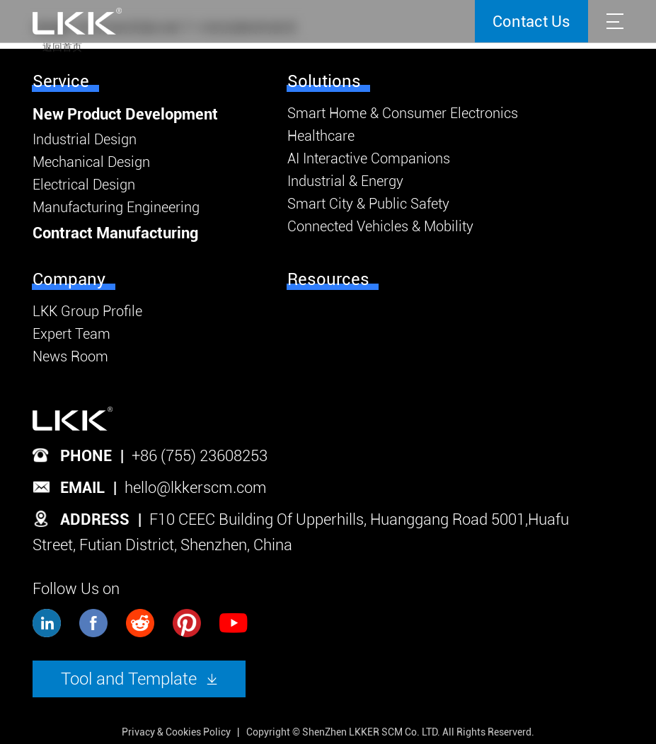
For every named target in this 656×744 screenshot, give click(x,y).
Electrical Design (84, 184)
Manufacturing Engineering (116, 207)
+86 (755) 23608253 (199, 456)
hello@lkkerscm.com (196, 487)
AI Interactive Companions (368, 158)
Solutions (324, 81)
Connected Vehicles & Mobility (380, 226)
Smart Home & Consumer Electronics (402, 113)
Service (61, 81)
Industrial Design (85, 139)
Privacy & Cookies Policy (176, 732)
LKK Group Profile (87, 311)
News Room (70, 356)
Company (69, 279)
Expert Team (71, 333)
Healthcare (321, 135)
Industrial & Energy (345, 181)
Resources (328, 279)
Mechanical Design (91, 161)
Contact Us (531, 21)
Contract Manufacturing (115, 233)
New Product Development (125, 114)
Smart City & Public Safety (368, 203)
